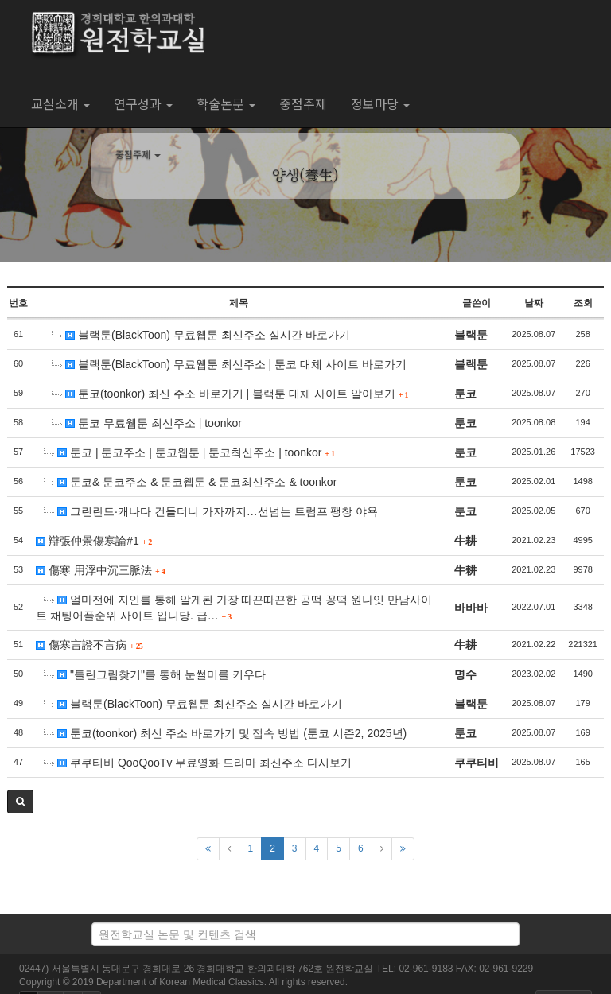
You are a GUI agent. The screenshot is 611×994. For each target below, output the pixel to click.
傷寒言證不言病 (89, 645)
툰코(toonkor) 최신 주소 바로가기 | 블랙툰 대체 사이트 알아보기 (230, 393)
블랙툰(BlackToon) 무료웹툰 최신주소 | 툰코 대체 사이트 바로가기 (229, 364)
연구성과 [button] (143, 103)
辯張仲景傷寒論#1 (94, 540)
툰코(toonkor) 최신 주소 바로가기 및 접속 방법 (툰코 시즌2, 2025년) (225, 733)
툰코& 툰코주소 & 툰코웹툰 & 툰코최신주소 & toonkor (190, 482)
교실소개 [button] (60, 103)
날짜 (533, 303)
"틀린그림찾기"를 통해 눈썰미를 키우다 (154, 674)
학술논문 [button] (226, 103)
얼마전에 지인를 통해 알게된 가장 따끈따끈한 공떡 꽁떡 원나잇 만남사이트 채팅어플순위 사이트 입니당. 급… (234, 607)
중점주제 (303, 103)
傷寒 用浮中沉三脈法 (100, 570)
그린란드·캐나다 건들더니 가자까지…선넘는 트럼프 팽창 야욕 (211, 511)
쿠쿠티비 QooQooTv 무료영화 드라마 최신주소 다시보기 (198, 762)
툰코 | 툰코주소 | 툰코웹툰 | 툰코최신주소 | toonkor (189, 452)
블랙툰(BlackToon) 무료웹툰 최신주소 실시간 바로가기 (200, 334)
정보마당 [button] (380, 103)
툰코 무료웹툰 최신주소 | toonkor (147, 423)
